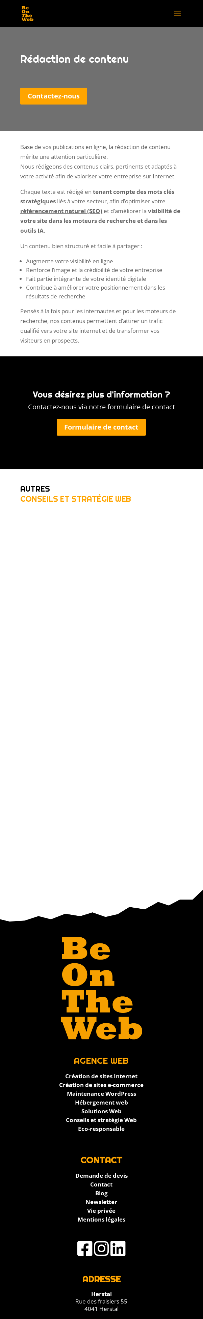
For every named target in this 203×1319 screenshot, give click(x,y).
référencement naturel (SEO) (61, 211)
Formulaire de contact (101, 427)
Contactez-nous (54, 95)
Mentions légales (101, 1219)
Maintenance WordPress (101, 1093)
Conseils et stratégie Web (101, 1120)
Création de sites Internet (101, 1076)
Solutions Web (101, 1111)
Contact (101, 1184)
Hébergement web (101, 1102)
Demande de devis (101, 1175)
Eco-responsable (101, 1129)
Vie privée (101, 1210)
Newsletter (101, 1202)
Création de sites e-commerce (101, 1085)
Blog (101, 1193)
